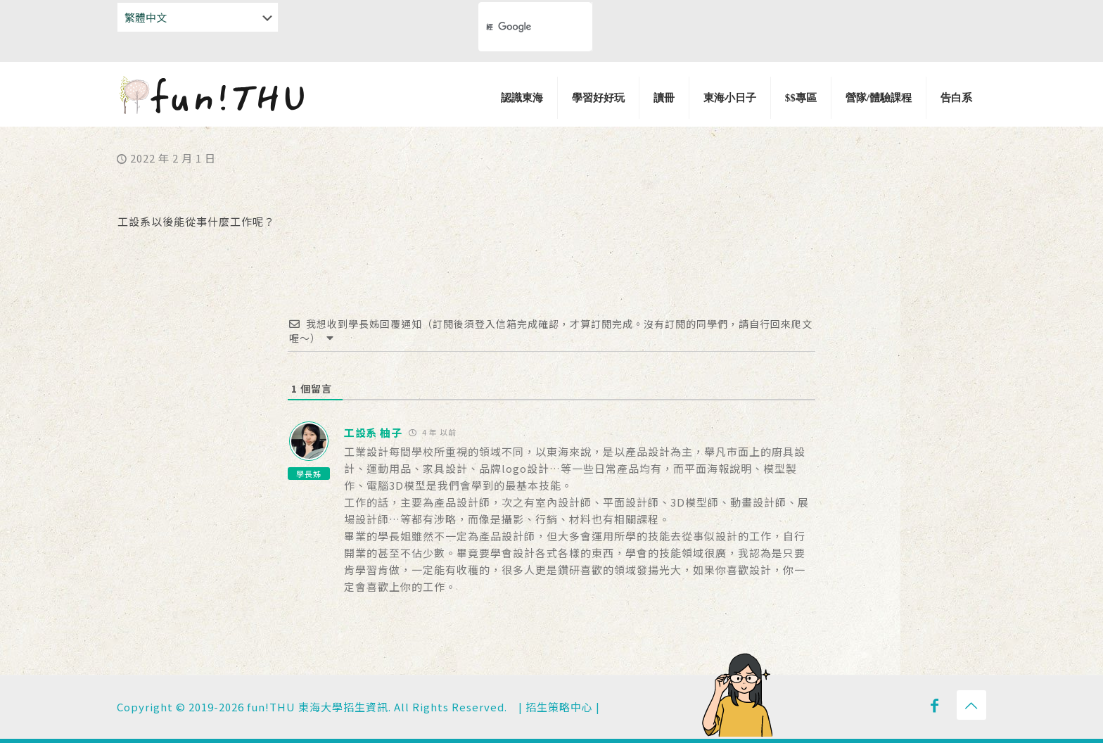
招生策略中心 (559, 706)
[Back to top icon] (971, 705)
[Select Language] (198, 17)
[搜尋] (510, 26)
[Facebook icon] (935, 704)
